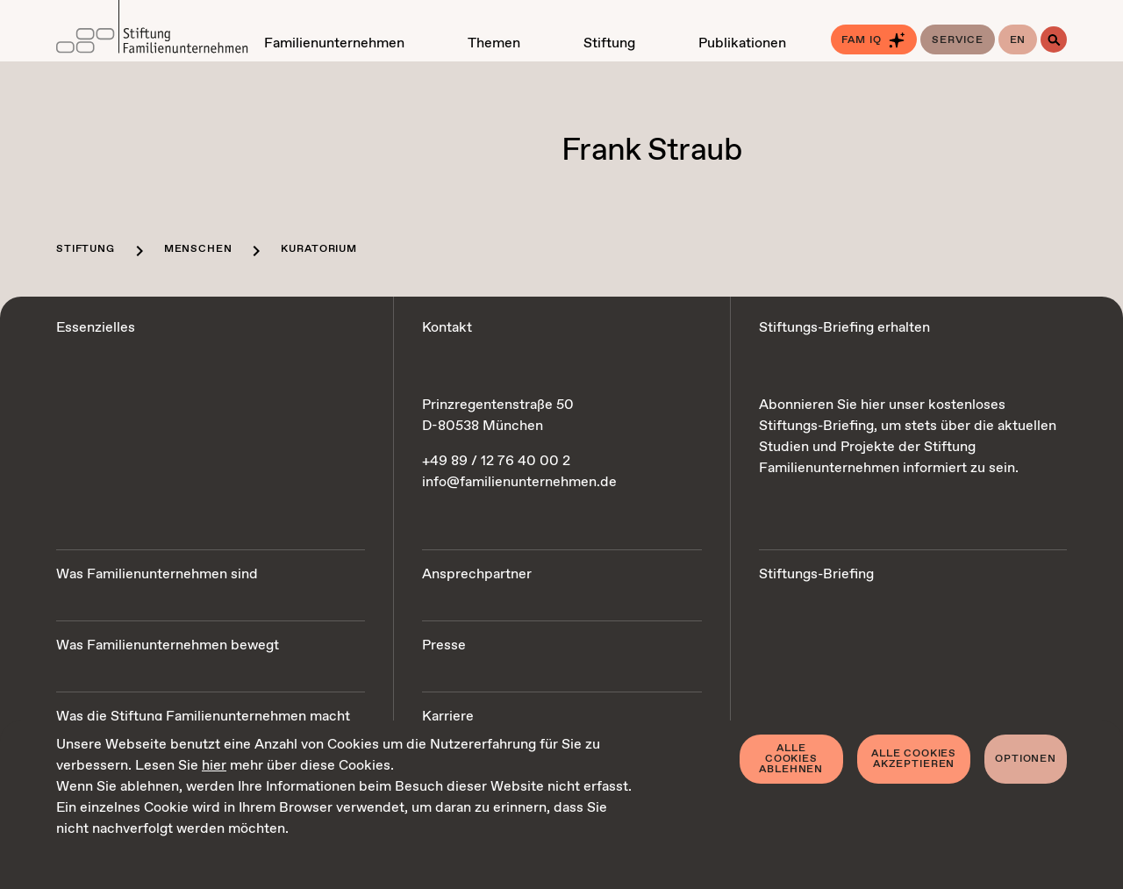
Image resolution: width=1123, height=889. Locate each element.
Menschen (198, 249)
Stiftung (85, 249)
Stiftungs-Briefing (816, 574)
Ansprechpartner (477, 574)
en (1018, 40)
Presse (444, 645)
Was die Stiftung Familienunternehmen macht (203, 716)
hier (214, 765)
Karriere (448, 716)
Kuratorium (318, 249)
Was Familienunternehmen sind (157, 574)
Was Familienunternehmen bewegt (167, 645)
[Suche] (1054, 39)
